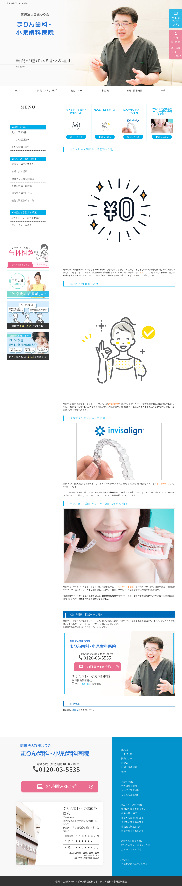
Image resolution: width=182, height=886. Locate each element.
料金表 (105, 90)
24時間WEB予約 (99, 666)
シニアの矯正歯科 (20, 139)
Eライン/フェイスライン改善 (25, 218)
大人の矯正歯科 (19, 132)
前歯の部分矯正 (19, 171)
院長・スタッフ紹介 (47, 90)
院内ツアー (76, 90)
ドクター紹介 (128, 754)
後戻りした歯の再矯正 (22, 179)
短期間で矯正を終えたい (23, 164)
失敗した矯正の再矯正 (22, 186)
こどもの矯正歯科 (20, 147)
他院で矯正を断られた (22, 200)
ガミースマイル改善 (21, 225)
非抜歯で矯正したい (21, 193)
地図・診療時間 (134, 90)
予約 (163, 90)
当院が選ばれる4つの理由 (134, 864)
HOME (18, 90)
